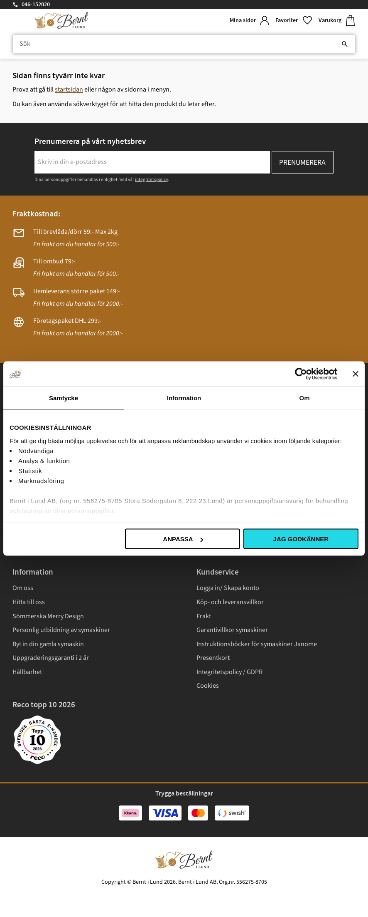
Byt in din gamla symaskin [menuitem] (48, 644)
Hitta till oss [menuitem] (28, 602)
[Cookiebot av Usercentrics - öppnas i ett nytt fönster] (301, 374)
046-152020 (36, 4)
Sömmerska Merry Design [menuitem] (48, 616)
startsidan (69, 89)
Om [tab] (304, 397)
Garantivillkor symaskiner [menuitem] (232, 629)
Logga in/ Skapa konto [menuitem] (227, 587)
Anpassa (183, 539)
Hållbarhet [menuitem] (27, 672)
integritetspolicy (151, 179)
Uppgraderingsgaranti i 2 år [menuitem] (50, 657)
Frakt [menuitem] (203, 616)
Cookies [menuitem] (207, 685)
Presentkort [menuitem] (213, 657)
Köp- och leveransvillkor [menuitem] (230, 602)
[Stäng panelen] (355, 374)
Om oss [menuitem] (22, 587)
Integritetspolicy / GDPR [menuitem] (229, 672)
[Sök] (344, 44)
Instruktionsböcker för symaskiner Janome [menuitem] (256, 644)
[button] (294, 20)
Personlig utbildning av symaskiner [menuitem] (61, 629)
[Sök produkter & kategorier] (184, 44)
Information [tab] (184, 397)
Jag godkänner (301, 539)
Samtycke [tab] (63, 397)
